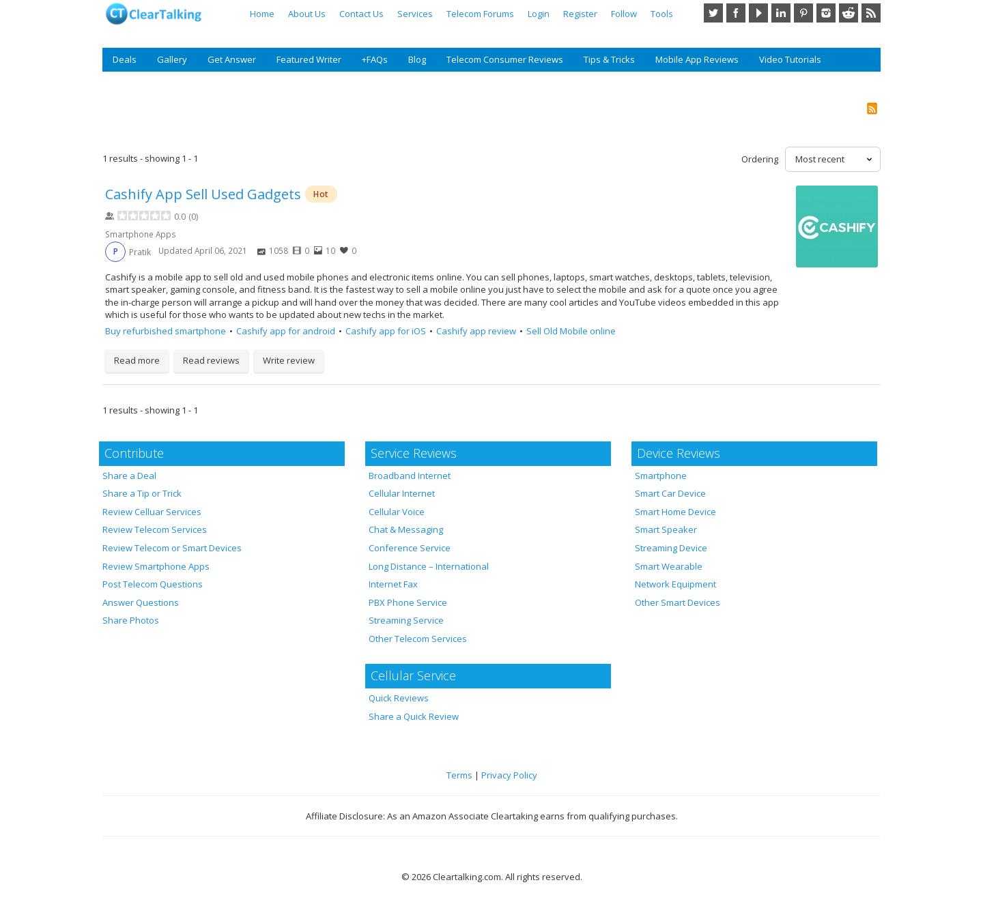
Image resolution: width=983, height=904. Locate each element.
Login (539, 14)
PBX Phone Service (408, 602)
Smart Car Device (670, 493)
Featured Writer (308, 59)
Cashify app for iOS (385, 331)
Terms (459, 775)
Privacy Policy (509, 775)
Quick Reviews (399, 698)
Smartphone (661, 475)
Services (415, 14)
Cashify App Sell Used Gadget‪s (203, 194)
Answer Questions (140, 602)
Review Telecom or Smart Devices (172, 548)
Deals (125, 59)
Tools (662, 14)
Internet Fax (393, 584)
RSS (871, 13)
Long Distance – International (429, 566)
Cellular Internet (402, 493)
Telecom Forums (480, 14)
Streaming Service (406, 620)
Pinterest (803, 13)
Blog (417, 59)
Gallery (172, 59)
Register (580, 14)
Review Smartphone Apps (156, 566)
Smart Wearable (668, 566)
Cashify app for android (285, 331)
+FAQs (375, 59)
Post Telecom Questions (152, 584)
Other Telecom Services (418, 638)
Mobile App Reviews (697, 59)
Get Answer (232, 59)
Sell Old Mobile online (571, 331)
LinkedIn (780, 13)
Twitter (713, 13)
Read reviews (211, 360)
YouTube (758, 13)
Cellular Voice (397, 512)
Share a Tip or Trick (142, 493)
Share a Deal (129, 475)
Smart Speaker (666, 529)
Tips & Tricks (609, 59)
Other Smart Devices (677, 602)
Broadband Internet (410, 475)
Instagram (826, 13)
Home (262, 14)
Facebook (735, 13)
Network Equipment (675, 584)
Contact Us (361, 14)
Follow (624, 14)
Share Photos (130, 620)
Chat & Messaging (406, 529)
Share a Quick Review (414, 716)
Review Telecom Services (154, 529)
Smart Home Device (675, 512)
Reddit (848, 13)
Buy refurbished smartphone (165, 331)
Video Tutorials (790, 59)
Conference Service (410, 548)
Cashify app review (476, 331)
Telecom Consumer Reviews (504, 59)
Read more (137, 360)
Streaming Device (671, 548)
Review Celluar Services (151, 512)
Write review (289, 360)
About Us (307, 14)
